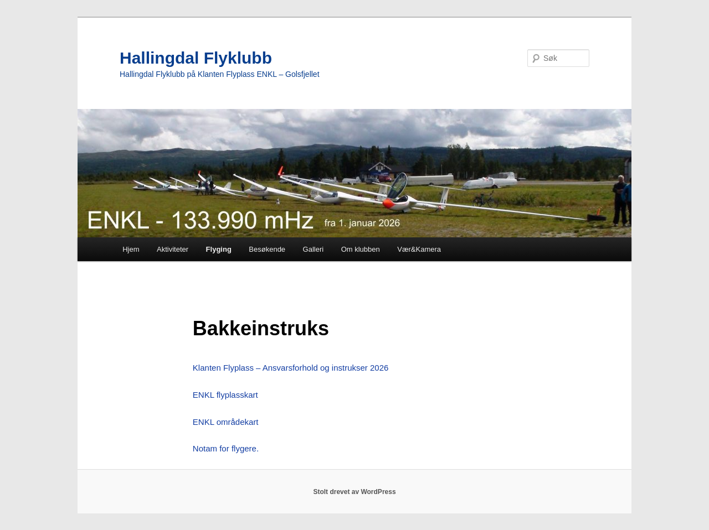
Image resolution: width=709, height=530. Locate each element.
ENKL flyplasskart (225, 394)
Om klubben (360, 249)
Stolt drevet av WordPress (354, 492)
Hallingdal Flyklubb (196, 58)
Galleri (313, 249)
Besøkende (267, 249)
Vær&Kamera (419, 249)
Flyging (219, 249)
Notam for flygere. (226, 448)
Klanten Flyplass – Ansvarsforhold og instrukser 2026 (291, 367)
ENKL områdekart (226, 422)
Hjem (130, 249)
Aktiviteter (172, 249)
